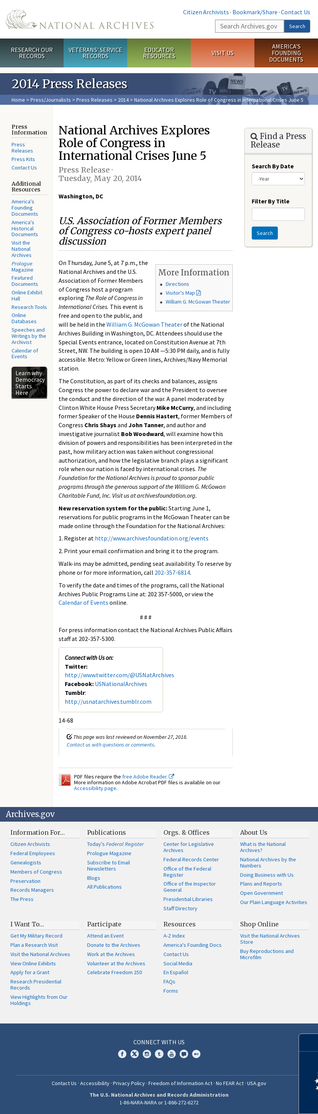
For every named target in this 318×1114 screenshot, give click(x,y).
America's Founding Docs (192, 944)
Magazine (23, 266)
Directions (177, 283)
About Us (254, 832)
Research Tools (29, 307)
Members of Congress (36, 871)
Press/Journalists (50, 99)
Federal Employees (32, 853)
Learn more (249, 1100)
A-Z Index (174, 935)
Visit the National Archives (22, 248)
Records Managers (32, 889)
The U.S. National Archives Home (79, 19)
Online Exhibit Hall (27, 295)
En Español (175, 972)
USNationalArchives (121, 684)
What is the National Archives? (263, 847)
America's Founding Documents (286, 52)
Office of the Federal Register (187, 871)
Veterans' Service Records (95, 53)
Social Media (177, 963)
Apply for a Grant (29, 972)
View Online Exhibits (33, 963)
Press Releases (94, 99)
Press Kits (23, 159)
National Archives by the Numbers (268, 862)
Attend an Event (105, 935)
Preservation (25, 880)
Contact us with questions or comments (110, 744)
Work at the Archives (111, 954)
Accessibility (94, 1083)
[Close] (309, 1042)
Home (18, 99)
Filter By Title (270, 201)
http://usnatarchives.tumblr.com (108, 701)
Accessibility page (95, 788)
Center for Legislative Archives (188, 847)
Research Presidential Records (35, 984)
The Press (22, 899)
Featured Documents (25, 280)
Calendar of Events (25, 353)
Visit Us (223, 53)
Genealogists (25, 862)
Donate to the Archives (113, 944)
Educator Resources (159, 53)
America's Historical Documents (25, 228)
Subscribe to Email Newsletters (108, 865)
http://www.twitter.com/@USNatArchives (119, 675)
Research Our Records (32, 53)
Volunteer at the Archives (116, 963)
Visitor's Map (180, 292)
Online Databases (24, 318)
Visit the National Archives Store (270, 938)
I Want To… (27, 924)
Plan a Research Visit (34, 944)
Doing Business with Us (267, 874)
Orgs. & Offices (186, 832)
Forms (170, 990)
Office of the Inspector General (189, 886)
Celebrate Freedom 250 (114, 972)
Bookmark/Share (255, 12)
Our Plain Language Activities (273, 902)
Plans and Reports (261, 883)
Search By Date (273, 166)
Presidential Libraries (188, 899)
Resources (179, 924)
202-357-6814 (172, 572)
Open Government (261, 892)
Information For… (37, 832)
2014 (123, 99)
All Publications (104, 886)
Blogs (93, 877)
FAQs (169, 981)
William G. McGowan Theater (198, 301)
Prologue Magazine (109, 853)
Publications (106, 832)
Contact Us (295, 12)
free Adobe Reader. (148, 776)
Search (297, 26)
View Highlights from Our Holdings (38, 1000)
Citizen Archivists (206, 12)
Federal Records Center (191, 859)
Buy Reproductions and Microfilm (267, 954)
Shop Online (259, 924)
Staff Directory (180, 908)
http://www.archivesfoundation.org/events (152, 538)
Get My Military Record (36, 935)
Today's (115, 844)
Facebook (122, 1054)
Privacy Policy (129, 1083)
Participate (104, 924)
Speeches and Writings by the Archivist (29, 336)
